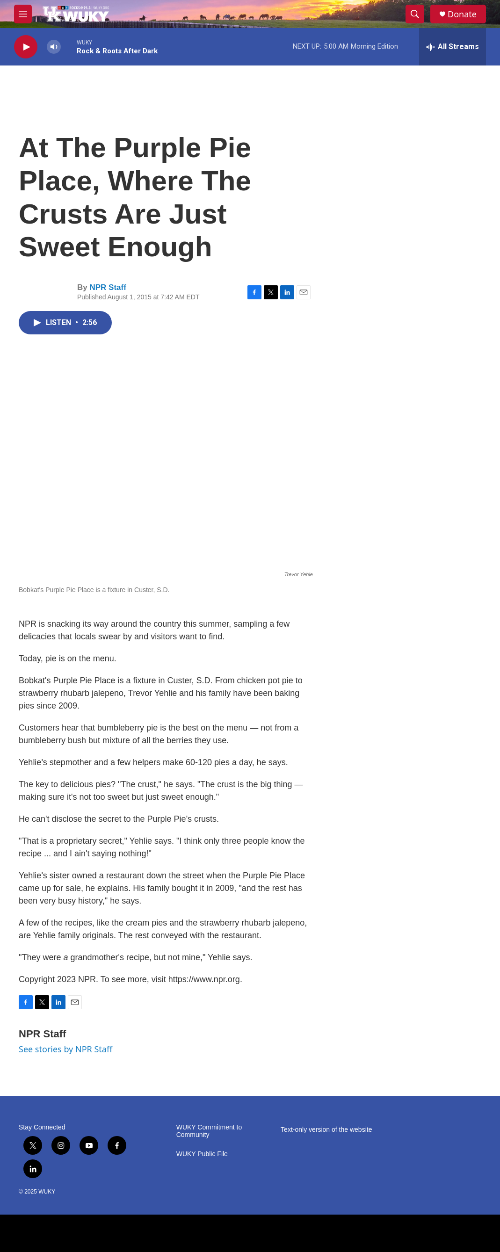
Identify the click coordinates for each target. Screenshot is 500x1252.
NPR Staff (107, 287)
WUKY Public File (202, 1154)
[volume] (54, 47)
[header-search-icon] (415, 14)
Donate (462, 14)
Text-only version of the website (326, 1129)
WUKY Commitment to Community (209, 1131)
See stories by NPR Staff (65, 1049)
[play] (25, 47)
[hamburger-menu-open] (23, 14)
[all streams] (452, 46)
